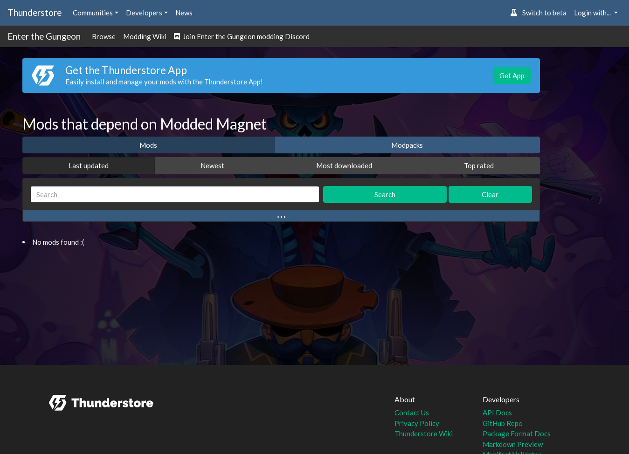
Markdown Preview (513, 444)
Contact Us (411, 412)
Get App (512, 75)
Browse (104, 36)
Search (384, 194)
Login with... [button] (593, 12)
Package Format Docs (517, 433)
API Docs (497, 412)
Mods (148, 145)
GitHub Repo (503, 423)
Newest (212, 165)
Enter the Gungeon (44, 36)
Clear (490, 194)
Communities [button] (93, 12)
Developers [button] (144, 12)
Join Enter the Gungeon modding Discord (242, 36)
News (184, 12)
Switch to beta (538, 12)
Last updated (89, 165)
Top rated (479, 165)
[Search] (174, 194)
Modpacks (407, 145)
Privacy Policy (416, 423)
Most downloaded (344, 165)
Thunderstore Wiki (423, 433)
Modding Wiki (144, 36)
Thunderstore (34, 12)
